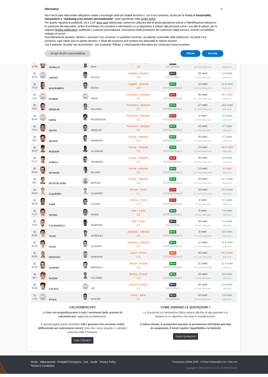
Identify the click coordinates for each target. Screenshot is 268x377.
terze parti (102, 335)
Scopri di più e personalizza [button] (68, 366)
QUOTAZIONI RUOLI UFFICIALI (195, 5)
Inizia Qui (117, 5)
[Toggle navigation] (220, 6)
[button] (221, 322)
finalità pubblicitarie (66, 343)
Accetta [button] (212, 366)
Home (34, 15)
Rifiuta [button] (190, 366)
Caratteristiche (161, 5)
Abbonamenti (136, 5)
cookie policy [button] (148, 332)
